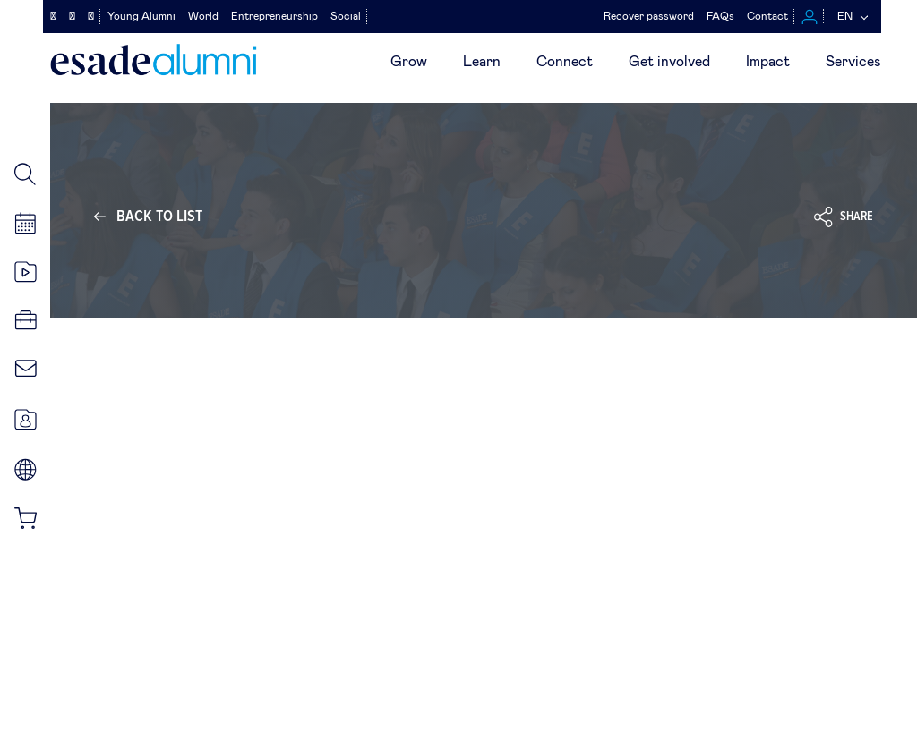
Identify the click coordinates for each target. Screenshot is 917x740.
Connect (564, 62)
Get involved (669, 62)
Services (853, 62)
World (203, 16)
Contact (767, 16)
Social (345, 16)
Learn (482, 62)
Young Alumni (141, 16)
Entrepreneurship (274, 16)
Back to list (159, 216)
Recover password (649, 16)
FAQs (720, 16)
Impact (768, 62)
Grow (408, 62)
